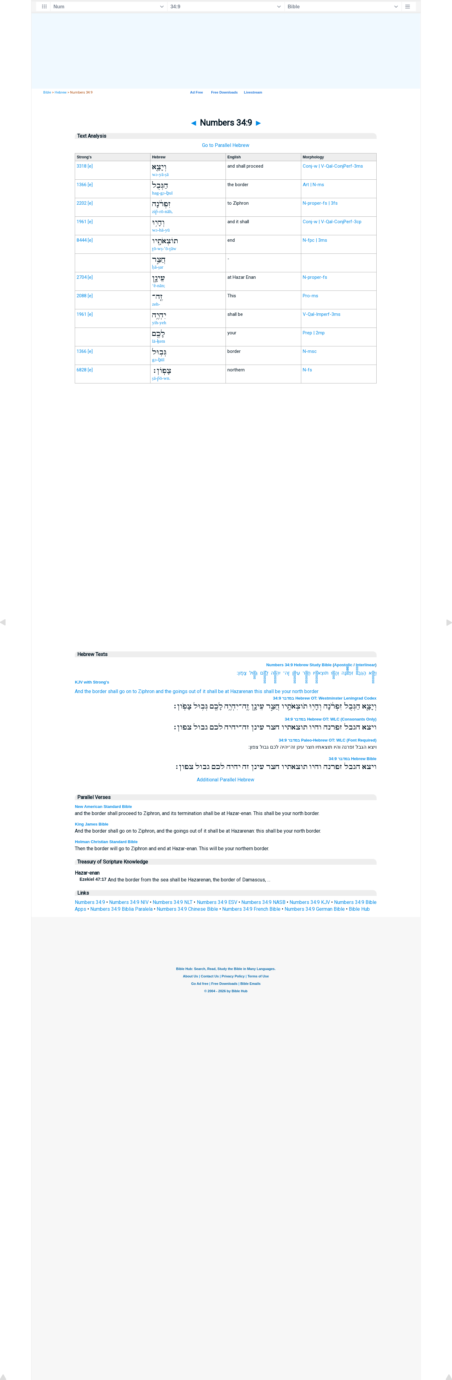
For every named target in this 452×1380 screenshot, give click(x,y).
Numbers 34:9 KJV (309, 902)
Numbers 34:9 (90, 902)
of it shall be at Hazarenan (225, 691)
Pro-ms (310, 296)
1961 (82, 221)
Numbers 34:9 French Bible (251, 909)
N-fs (307, 370)
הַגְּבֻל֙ (361, 673)
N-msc (310, 351)
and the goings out (176, 691)
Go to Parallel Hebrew (225, 145)
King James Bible (91, 824)
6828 (82, 370)
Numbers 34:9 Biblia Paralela (121, 909)
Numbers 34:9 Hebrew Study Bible (299, 665)
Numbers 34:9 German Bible (315, 909)
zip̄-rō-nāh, (162, 211)
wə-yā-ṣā (160, 174)
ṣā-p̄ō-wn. (161, 378)
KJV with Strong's (92, 682)
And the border (91, 691)
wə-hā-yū (161, 230)
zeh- (156, 304)
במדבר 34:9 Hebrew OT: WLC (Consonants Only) (331, 719)
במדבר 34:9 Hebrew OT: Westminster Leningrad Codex (325, 698)
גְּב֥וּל (253, 673)
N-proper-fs (315, 277)
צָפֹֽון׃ (242, 673)
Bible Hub (359, 909)
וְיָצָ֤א (373, 673)
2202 (82, 203)
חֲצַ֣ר (306, 673)
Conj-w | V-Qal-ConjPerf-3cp (332, 221)
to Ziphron (143, 691)
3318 (82, 166)
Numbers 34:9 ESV (217, 902)
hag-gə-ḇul (162, 192)
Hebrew (60, 92)
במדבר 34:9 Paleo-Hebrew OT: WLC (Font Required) (327, 740)
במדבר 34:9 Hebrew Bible (353, 758)
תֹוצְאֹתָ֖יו (321, 673)
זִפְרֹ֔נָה (347, 673)
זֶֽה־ (286, 673)
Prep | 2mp (314, 333)
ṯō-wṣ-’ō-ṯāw (164, 248)
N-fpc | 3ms (315, 240)
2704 (82, 277)
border (311, 691)
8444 (82, 240)
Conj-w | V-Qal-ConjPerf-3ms (333, 166)
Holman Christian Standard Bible (106, 841)
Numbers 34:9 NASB (263, 902)
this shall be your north (278, 691)
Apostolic (343, 665)
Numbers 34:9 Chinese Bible (187, 909)
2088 (82, 296)
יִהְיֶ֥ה (276, 673)
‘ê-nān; (158, 285)
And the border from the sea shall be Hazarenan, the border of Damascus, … (174, 880)
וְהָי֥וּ (335, 673)
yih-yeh (159, 322)
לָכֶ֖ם (264, 673)
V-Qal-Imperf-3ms (321, 314)
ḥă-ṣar (157, 267)
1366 (82, 184)
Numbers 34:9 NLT (172, 902)
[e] (90, 166)
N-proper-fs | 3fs (320, 203)
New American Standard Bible (103, 806)
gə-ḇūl (158, 359)
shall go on (119, 691)
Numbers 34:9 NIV (129, 902)
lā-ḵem (158, 341)
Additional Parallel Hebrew (225, 780)
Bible (47, 92)
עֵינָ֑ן (296, 673)
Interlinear (365, 665)
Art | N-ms (313, 184)
